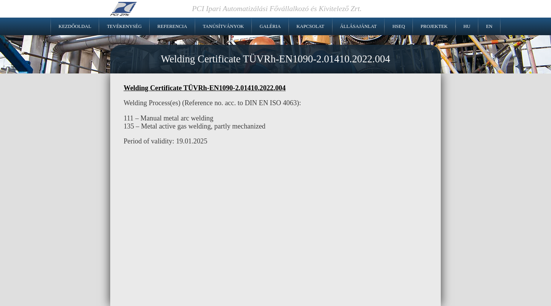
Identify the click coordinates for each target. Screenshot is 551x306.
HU (466, 26)
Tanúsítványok (223, 26)
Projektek (434, 26)
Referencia (172, 26)
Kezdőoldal (75, 26)
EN (489, 26)
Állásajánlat (358, 26)
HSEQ (398, 26)
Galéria (269, 26)
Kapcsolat (310, 26)
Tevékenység (124, 26)
